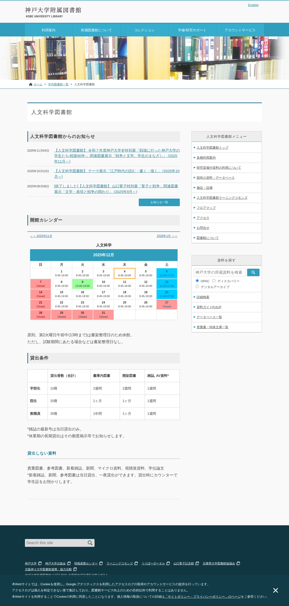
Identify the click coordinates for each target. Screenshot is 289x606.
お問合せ (203, 227)
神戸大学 (31, 562)
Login (254, 13)
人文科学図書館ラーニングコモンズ (222, 197)
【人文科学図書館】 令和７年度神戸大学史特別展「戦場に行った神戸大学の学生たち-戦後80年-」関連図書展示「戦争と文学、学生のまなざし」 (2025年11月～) (117, 154)
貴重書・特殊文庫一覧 (212, 326)
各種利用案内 (206, 156)
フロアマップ (206, 207)
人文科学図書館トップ (212, 146)
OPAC (205, 280)
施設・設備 (205, 187)
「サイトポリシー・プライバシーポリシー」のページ (203, 596)
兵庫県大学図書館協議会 (219, 562)
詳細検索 (203, 296)
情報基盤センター (86, 562)
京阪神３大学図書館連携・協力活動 (48, 568)
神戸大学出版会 (55, 562)
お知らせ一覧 (159, 201)
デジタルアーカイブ (215, 286)
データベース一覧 (209, 316)
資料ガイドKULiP (209, 306)
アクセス (203, 217)
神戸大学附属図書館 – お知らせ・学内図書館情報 (53, 10)
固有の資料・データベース (216, 177)
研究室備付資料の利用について (219, 166)
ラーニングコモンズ (120, 562)
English (253, 5)
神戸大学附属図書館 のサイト (47, 16)
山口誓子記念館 (183, 562)
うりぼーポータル (153, 562)
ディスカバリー (228, 280)
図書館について (208, 237)
